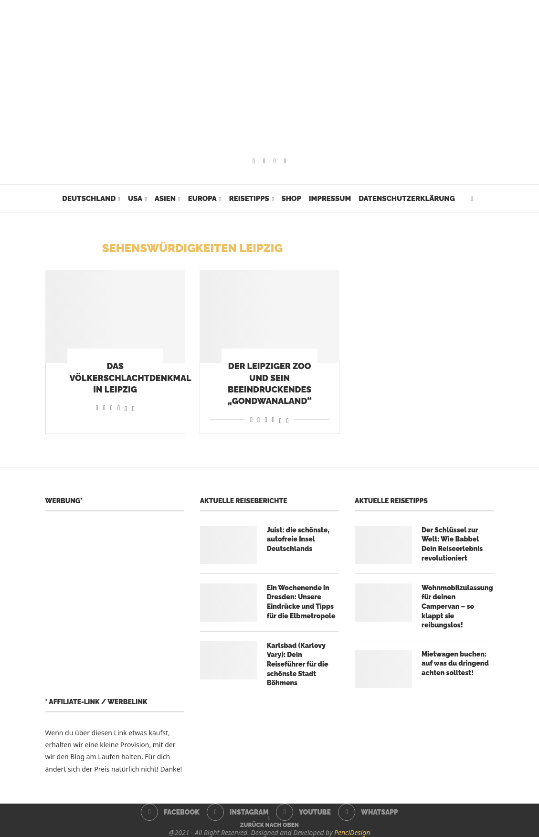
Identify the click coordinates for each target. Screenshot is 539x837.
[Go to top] (269, 824)
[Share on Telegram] (118, 407)
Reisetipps (249, 198)
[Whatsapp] (285, 161)
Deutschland (89, 198)
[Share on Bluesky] (133, 407)
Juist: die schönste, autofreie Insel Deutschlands (298, 539)
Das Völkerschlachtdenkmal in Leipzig (130, 377)
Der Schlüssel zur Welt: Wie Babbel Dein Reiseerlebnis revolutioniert (452, 544)
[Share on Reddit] (104, 407)
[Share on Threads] (126, 407)
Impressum (330, 198)
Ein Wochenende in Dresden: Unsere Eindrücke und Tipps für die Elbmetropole (301, 602)
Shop (291, 198)
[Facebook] (254, 161)
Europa (202, 198)
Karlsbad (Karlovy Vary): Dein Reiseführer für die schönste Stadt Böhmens (297, 664)
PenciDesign (352, 832)
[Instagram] (264, 161)
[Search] (472, 198)
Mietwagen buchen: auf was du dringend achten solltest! (455, 663)
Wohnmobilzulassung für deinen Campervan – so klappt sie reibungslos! (457, 606)
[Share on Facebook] (97, 407)
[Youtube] (275, 161)
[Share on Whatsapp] (111, 407)
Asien (165, 198)
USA (135, 198)
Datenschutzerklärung (406, 198)
